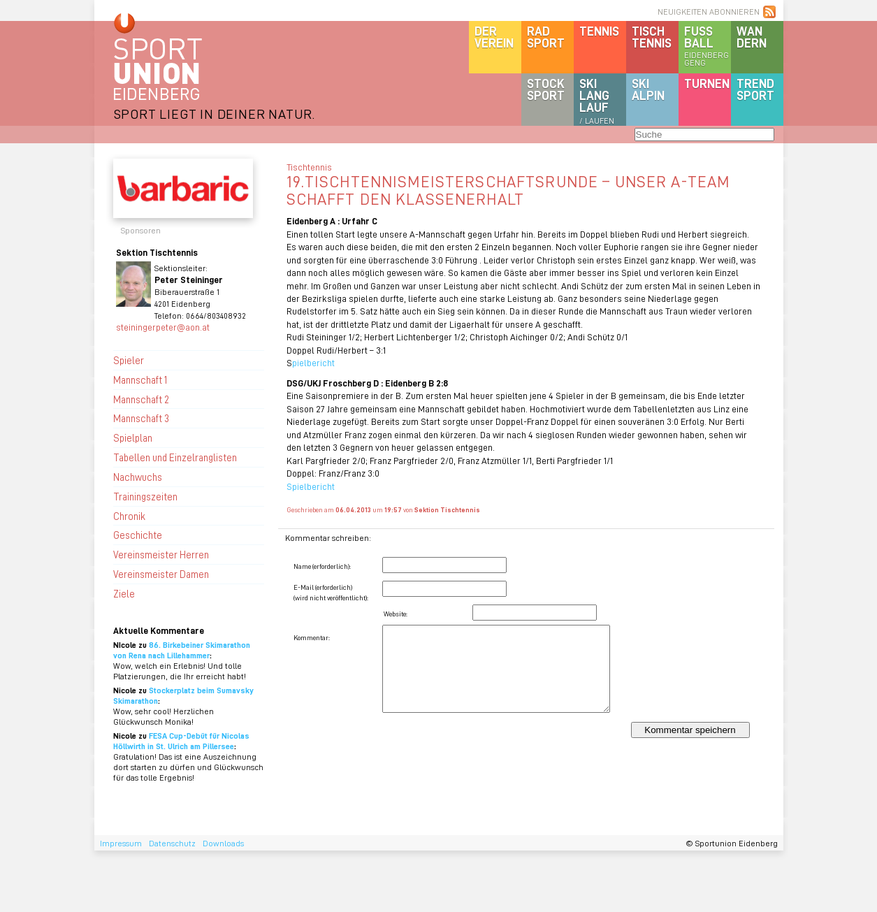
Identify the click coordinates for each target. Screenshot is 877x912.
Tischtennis (652, 36)
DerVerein (494, 36)
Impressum (121, 843)
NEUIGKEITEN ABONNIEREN (709, 11)
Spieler (128, 360)
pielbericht (314, 362)
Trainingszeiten (145, 496)
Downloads (223, 843)
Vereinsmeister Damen (161, 573)
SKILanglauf (596, 100)
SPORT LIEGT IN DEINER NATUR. (214, 113)
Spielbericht (311, 486)
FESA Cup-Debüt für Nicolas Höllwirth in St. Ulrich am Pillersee (181, 740)
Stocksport (546, 89)
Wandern (752, 36)
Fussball (707, 45)
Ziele (124, 593)
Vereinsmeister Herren (161, 554)
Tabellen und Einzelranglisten (175, 457)
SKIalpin (648, 89)
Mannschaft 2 (141, 399)
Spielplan (132, 437)
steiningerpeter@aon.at (163, 327)
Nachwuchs (137, 476)
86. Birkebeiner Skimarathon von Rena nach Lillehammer (181, 649)
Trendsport (755, 89)
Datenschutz (172, 843)
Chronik (129, 515)
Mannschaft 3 (141, 418)
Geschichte (137, 534)
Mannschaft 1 (140, 379)
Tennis (599, 30)
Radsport (546, 36)
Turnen (707, 83)
